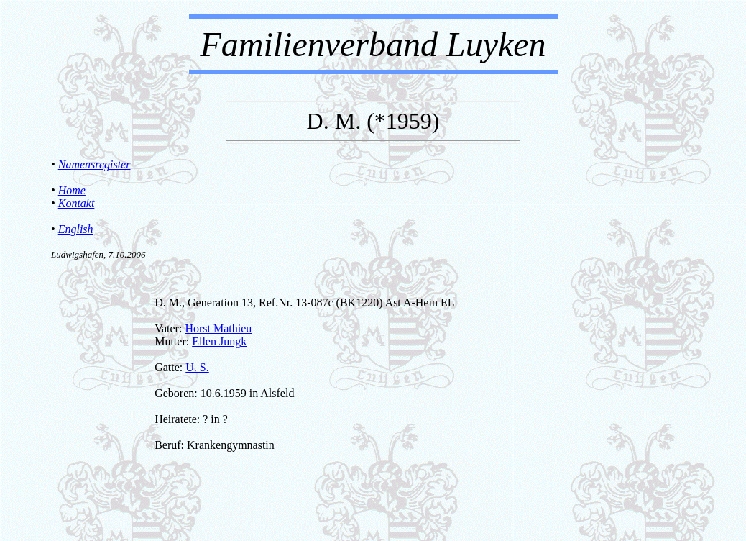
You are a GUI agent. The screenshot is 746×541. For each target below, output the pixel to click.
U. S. (196, 367)
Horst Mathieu (218, 328)
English (75, 229)
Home (72, 190)
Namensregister (94, 164)
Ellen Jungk (219, 341)
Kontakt (76, 203)
